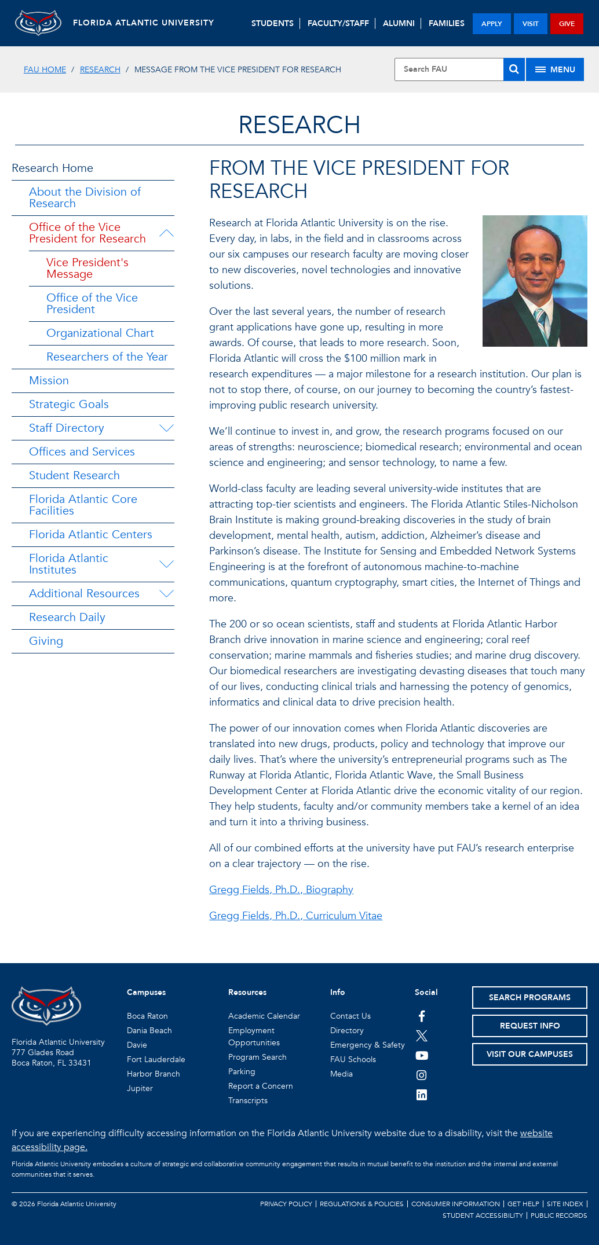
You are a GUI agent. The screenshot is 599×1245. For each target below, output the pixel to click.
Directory (347, 1030)
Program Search (257, 1057)
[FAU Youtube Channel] (422, 1055)
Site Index (565, 1204)
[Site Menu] (555, 69)
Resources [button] (247, 992)
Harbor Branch (153, 1073)
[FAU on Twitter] (422, 1035)
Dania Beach (149, 1030)
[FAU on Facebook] (422, 1016)
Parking (241, 1071)
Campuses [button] (146, 992)
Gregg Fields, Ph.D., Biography (281, 890)
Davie (137, 1045)
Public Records (559, 1215)
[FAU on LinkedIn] (422, 1094)
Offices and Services (82, 452)
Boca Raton (147, 1016)
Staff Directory (66, 428)
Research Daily (67, 617)
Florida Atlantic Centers (90, 534)
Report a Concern (260, 1086)
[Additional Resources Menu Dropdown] (166, 593)
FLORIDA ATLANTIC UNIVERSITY (143, 22)
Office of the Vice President (92, 303)
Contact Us (350, 1016)
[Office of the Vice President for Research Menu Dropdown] (168, 233)
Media (341, 1073)
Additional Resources (84, 593)
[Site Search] (460, 69)
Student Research (74, 475)
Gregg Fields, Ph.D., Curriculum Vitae (295, 916)
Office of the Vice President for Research (87, 233)
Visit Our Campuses (530, 1054)
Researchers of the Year (107, 357)
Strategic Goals (69, 404)
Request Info (530, 1025)
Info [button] (337, 992)
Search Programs (530, 997)
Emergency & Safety (367, 1045)
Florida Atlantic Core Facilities (83, 505)
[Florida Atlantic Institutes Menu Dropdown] (167, 564)
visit (531, 23)
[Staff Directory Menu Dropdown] (166, 428)
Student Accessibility (483, 1215)
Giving (46, 641)
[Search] (514, 69)
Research (100, 69)
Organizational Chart (100, 333)
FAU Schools (353, 1059)
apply (491, 23)
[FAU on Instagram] (422, 1075)
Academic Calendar (264, 1016)
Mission (49, 380)
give (567, 23)
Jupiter (140, 1088)
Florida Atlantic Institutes (68, 564)
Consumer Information (455, 1204)
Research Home (52, 168)
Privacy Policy (286, 1204)
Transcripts (248, 1100)
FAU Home (45, 69)
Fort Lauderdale (156, 1059)
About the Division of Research (85, 197)
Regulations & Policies (362, 1204)
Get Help (523, 1204)
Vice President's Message (87, 268)
